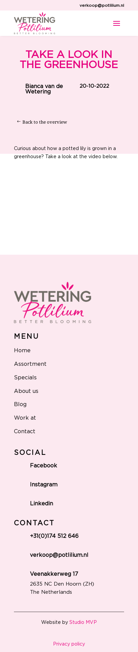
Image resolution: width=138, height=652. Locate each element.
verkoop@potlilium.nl (102, 5)
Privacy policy (69, 644)
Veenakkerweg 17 (54, 574)
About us (26, 391)
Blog (20, 404)
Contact (24, 431)
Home (22, 350)
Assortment (30, 364)
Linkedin (41, 503)
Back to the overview (44, 122)
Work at (25, 418)
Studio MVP (83, 622)
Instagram (43, 484)
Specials (25, 377)
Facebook (43, 465)
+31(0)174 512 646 (54, 536)
